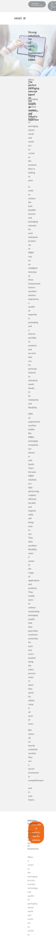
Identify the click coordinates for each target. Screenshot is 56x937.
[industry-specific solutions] (36, 832)
